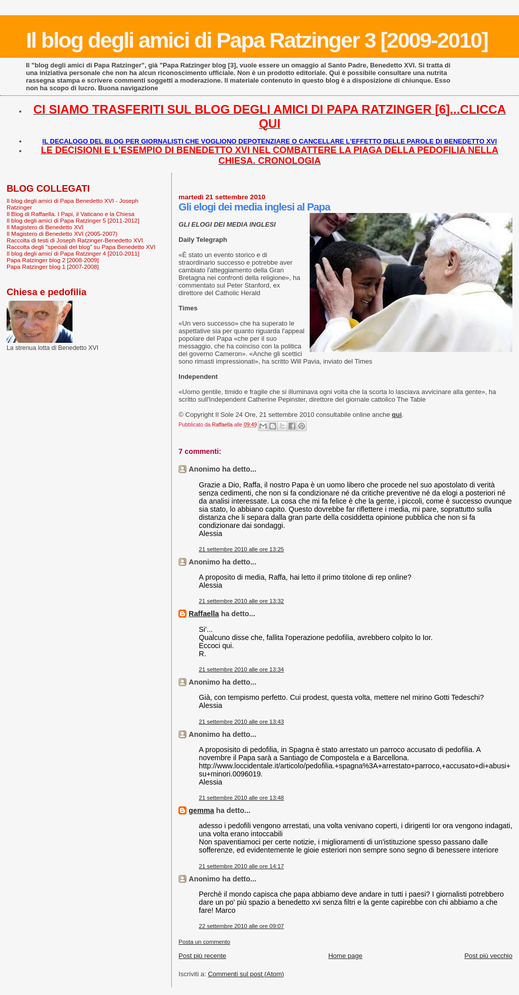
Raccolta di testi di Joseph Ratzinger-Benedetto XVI (75, 240)
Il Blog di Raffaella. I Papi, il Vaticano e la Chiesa (70, 213)
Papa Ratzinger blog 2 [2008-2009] (53, 260)
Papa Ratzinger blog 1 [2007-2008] (53, 266)
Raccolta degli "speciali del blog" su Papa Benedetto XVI (81, 246)
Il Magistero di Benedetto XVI (45, 227)
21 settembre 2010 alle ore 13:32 (241, 601)
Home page (345, 956)
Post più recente (202, 956)
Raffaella (204, 614)
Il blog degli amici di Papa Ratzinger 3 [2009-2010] (257, 40)
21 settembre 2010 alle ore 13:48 (241, 798)
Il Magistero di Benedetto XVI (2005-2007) (62, 233)
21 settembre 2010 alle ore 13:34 (241, 669)
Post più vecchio (488, 956)
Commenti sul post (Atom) (246, 974)
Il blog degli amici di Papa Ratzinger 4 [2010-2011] (73, 253)
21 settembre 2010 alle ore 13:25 (241, 549)
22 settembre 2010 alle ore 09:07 (241, 926)
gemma (201, 810)
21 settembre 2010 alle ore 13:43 (241, 722)
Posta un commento (204, 942)
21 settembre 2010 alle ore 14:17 (241, 866)
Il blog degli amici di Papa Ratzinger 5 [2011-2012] (73, 220)
